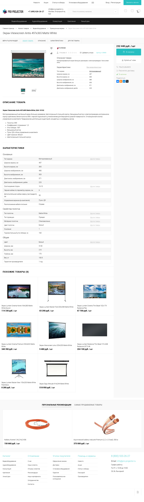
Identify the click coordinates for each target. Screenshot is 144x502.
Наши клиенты (33, 465)
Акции (46, 2)
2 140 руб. (114, 444)
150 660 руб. (12, 444)
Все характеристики (94, 67)
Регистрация (115, 2)
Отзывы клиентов (34, 469)
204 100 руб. (94, 350)
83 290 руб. (56, 312)
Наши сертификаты (34, 477)
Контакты (31, 484)
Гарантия (56, 473)
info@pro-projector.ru (126, 461)
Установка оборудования (78, 2)
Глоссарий (81, 473)
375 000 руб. (46, 444)
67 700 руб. (94, 312)
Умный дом (6, 477)
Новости (36, 2)
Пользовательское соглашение (59, 478)
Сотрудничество (33, 480)
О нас (30, 461)
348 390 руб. (18, 350)
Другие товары (95, 159)
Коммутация (7, 469)
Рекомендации (33, 473)
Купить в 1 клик (129, 60)
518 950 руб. (56, 389)
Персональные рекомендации (56, 405)
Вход (107, 2)
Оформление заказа (59, 461)
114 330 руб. (18, 312)
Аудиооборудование (9, 465)
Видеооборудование (9, 461)
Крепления (6, 473)
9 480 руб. (56, 350)
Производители (83, 477)
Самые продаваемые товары (88, 405)
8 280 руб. (18, 389)
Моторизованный (95, 71)
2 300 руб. (80, 444)
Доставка (56, 465)
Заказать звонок (132, 2)
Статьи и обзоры (58, 2)
